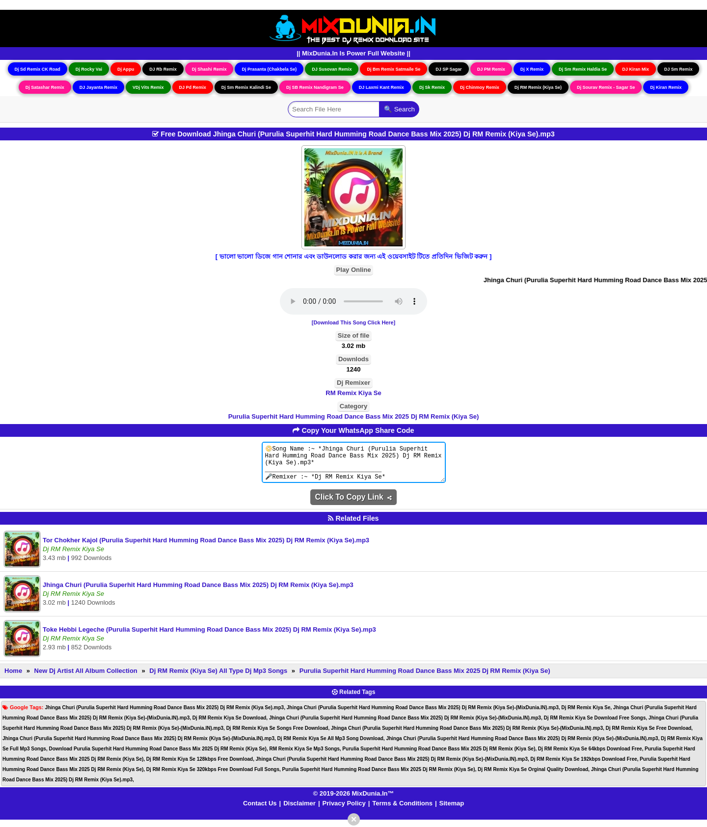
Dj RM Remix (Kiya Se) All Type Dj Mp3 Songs (218, 678)
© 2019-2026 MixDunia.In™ (353, 800)
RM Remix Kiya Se (353, 393)
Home (13, 678)
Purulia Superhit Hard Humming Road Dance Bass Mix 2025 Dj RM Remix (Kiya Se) (353, 416)
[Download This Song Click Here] (353, 322)
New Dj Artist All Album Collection (85, 678)
